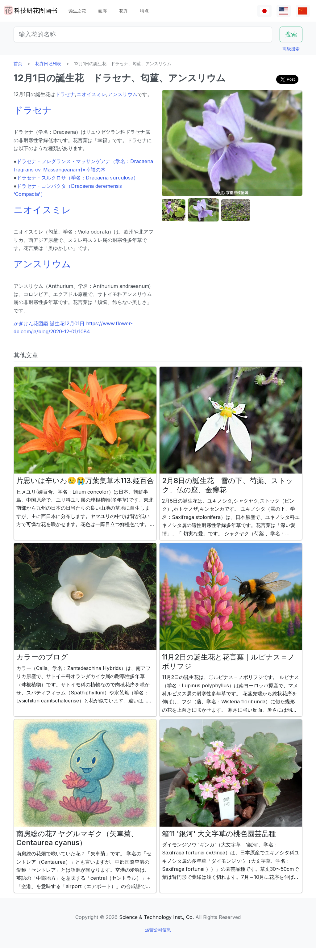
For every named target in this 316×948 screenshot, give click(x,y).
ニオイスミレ (91, 94)
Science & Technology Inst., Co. (156, 917)
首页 (18, 63)
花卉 (123, 10)
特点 (144, 10)
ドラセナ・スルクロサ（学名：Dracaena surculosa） (77, 178)
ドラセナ (65, 94)
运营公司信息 (158, 929)
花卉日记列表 (48, 63)
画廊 (102, 10)
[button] (177, 210)
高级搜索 (291, 48)
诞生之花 (77, 10)
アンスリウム (122, 94)
